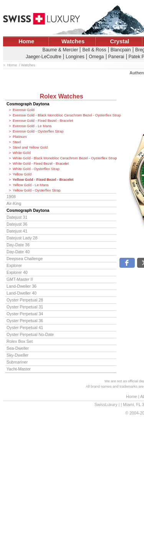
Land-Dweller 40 (21, 293)
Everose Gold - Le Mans (32, 126)
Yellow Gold (22, 174)
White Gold (21, 153)
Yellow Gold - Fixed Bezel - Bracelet (43, 180)
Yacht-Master (19, 369)
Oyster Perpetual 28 (25, 300)
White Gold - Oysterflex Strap (36, 169)
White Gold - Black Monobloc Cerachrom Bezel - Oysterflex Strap (64, 158)
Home (26, 41)
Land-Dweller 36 (21, 286)
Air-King (14, 203)
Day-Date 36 (18, 244)
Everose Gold (24, 110)
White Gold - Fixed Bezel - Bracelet (41, 163)
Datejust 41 (17, 231)
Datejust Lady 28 (22, 238)
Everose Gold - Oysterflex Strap (38, 131)
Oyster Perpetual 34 (25, 313)
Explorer (14, 265)
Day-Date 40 (18, 251)
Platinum (19, 137)
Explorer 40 (17, 272)
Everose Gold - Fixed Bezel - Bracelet (43, 121)
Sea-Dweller (18, 348)
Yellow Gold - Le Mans (30, 185)
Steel (17, 142)
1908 (11, 196)
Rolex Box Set (20, 341)
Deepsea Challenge (25, 258)
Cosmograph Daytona (28, 104)
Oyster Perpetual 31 (25, 307)
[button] (127, 263)
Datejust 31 (17, 217)
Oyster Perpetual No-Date (30, 334)
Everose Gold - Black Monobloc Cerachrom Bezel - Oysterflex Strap (64, 115)
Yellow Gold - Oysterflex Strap (37, 190)
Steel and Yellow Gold (30, 147)
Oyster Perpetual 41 (25, 327)
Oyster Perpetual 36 (25, 320)
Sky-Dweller (17, 355)
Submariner (17, 362)
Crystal (119, 41)
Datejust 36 (17, 224)
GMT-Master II (20, 279)
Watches (72, 41)
